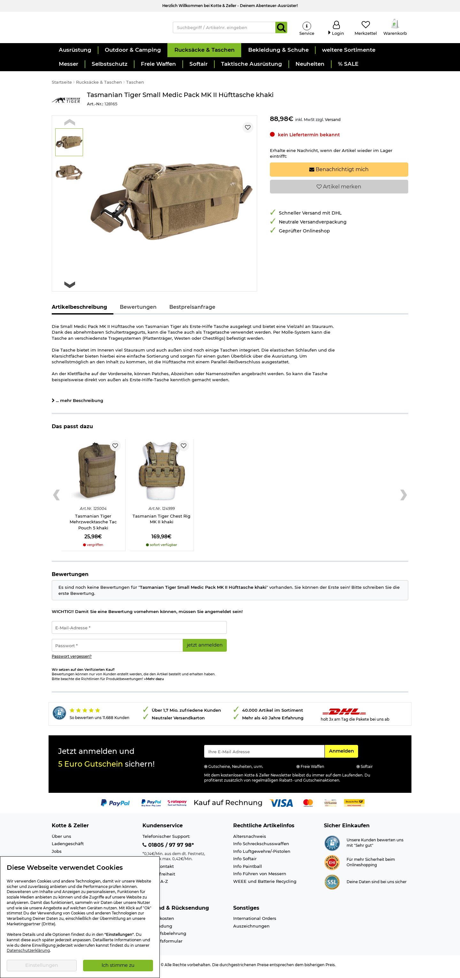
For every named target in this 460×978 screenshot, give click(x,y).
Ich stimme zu (118, 965)
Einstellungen (41, 965)
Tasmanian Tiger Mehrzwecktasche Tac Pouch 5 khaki (93, 526)
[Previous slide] (69, 126)
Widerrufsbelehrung (164, 937)
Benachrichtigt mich (339, 174)
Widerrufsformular (162, 945)
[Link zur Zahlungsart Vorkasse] (330, 806)
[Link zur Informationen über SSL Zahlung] (332, 885)
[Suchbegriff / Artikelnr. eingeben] (224, 29)
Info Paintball (247, 870)
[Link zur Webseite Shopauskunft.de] (332, 846)
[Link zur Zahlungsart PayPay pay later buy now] (151, 806)
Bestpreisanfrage (192, 311)
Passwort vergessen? (72, 660)
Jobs (57, 855)
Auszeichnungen (251, 930)
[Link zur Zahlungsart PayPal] (115, 806)
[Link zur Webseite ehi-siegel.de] (332, 866)
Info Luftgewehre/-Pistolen (261, 855)
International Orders (254, 922)
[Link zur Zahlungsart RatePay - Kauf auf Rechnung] (177, 806)
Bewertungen (138, 311)
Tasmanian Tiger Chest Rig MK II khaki (161, 523)
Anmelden (343, 755)
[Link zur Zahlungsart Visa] (281, 806)
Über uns (61, 840)
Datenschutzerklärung (28, 950)
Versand (333, 123)
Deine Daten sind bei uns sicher (377, 886)
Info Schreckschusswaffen (261, 847)
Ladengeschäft (68, 847)
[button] (75, 54)
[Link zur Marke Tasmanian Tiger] (66, 104)
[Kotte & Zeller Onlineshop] (106, 29)
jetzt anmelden (205, 649)
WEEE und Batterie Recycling (264, 885)
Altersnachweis (249, 840)
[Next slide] (69, 288)
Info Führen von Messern (259, 877)
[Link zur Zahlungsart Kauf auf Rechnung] (228, 806)
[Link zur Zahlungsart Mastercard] (308, 806)
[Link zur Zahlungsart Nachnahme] (354, 806)
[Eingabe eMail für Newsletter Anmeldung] (264, 755)
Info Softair (245, 862)
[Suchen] (281, 29)
